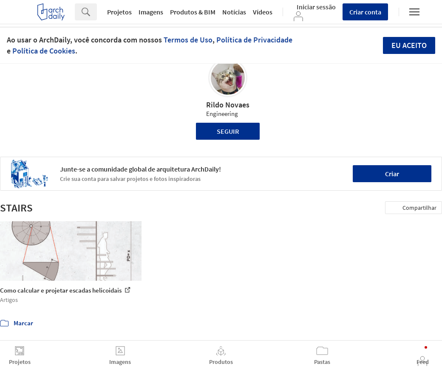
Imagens (151, 11)
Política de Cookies (43, 51)
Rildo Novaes (227, 105)
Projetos (119, 11)
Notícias (234, 11)
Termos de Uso (188, 40)
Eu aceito (409, 45)
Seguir (228, 131)
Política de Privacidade (254, 40)
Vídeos (262, 11)
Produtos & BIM (192, 11)
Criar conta (365, 12)
